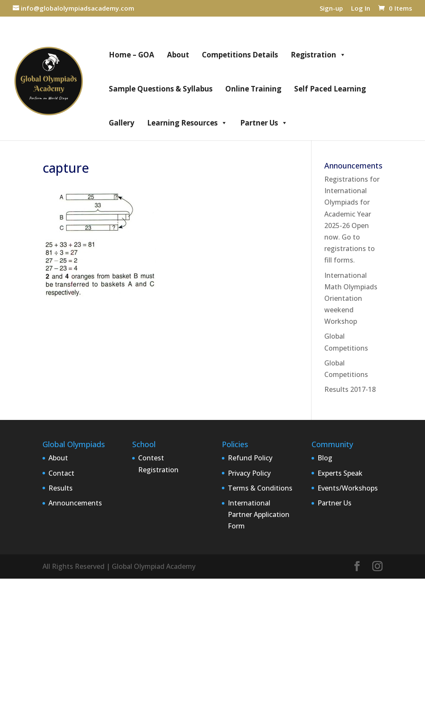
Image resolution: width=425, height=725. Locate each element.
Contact (61, 473)
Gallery (121, 123)
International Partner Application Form (258, 514)
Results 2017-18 (350, 389)
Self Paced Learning (330, 89)
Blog (324, 457)
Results (60, 488)
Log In (360, 8)
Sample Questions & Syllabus (160, 89)
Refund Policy (250, 457)
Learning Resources (187, 123)
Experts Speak (340, 473)
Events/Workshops (347, 488)
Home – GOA (131, 55)
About (178, 55)
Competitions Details (240, 55)
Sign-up (331, 8)
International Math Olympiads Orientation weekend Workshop (350, 298)
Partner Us (264, 123)
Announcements (75, 503)
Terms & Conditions (260, 488)
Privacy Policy (249, 473)
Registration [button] (318, 55)
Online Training (253, 89)
